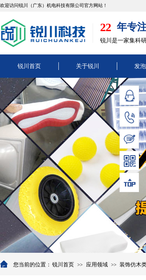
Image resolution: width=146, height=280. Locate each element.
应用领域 (97, 265)
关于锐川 (87, 66)
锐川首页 (29, 66)
